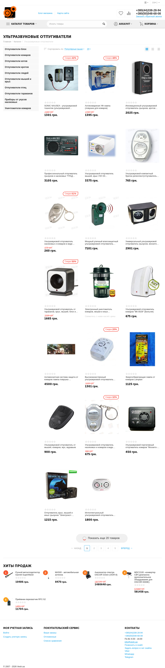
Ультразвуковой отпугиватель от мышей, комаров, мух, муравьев (60, 446)
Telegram (129, 657)
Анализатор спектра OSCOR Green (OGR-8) (106, 573)
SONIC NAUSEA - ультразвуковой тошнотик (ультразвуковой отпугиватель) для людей (60, 107)
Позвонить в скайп (134, 645)
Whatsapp (129, 654)
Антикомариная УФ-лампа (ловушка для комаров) (97, 107)
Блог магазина (45, 13)
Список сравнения (53, 641)
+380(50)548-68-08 (148, 13)
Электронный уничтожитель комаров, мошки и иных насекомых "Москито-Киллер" (99, 310)
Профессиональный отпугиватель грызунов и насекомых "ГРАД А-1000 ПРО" (60, 174)
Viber (127, 651)
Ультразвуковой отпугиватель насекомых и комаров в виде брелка (99, 446)
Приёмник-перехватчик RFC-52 (30, 599)
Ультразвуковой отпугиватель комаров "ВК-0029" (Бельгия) (140, 310)
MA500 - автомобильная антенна (67, 573)
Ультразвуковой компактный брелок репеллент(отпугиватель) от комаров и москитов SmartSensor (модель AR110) (141, 174)
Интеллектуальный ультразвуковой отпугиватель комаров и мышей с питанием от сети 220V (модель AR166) (101, 514)
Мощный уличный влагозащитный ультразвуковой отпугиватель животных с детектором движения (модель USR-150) (101, 242)
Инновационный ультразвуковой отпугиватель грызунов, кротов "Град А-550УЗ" (141, 107)
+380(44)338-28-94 (148, 10)
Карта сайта (63, 13)
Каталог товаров (23, 24)
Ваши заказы (50, 632)
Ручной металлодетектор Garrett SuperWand (27, 573)
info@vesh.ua (131, 642)
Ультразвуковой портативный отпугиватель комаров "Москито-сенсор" (141, 446)
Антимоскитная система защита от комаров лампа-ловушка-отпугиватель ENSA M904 (61, 378)
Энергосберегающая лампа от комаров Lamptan (140, 378)
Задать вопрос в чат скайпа (138, 648)
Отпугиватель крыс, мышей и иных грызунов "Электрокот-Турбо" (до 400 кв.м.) (58, 514)
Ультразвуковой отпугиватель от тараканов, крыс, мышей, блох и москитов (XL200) (60, 310)
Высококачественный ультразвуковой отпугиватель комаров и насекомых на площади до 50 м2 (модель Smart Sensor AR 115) (102, 378)
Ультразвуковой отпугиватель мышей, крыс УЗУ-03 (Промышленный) (99, 174)
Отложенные (50, 637)
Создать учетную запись (15, 637)
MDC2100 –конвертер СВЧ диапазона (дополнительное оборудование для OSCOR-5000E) (144, 577)
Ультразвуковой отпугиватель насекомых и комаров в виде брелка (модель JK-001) (58, 242)
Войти (6, 632)
